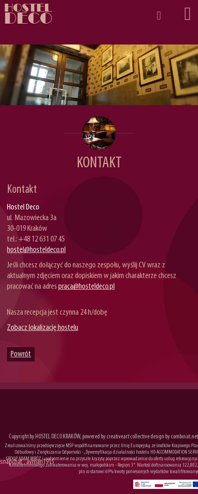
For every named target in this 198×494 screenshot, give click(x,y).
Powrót (21, 354)
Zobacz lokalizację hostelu (42, 327)
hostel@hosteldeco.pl (36, 250)
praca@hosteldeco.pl (86, 286)
